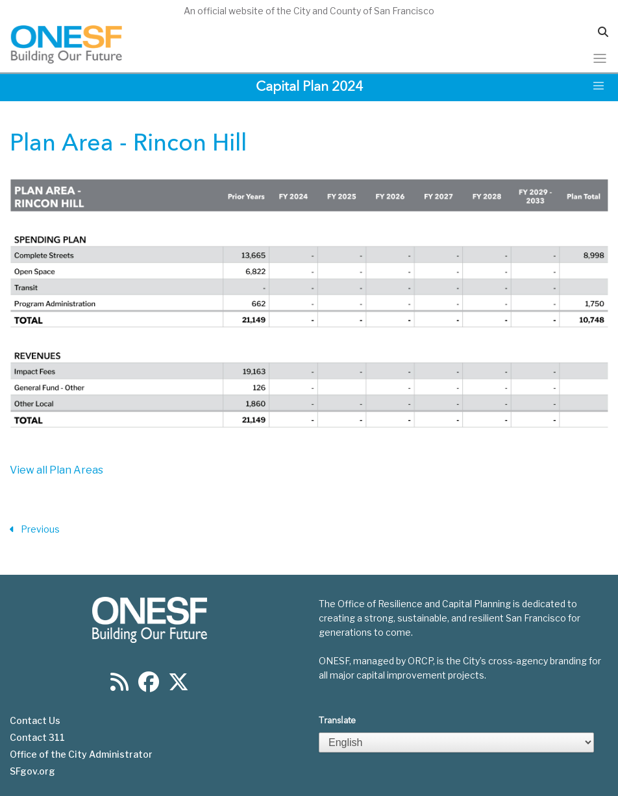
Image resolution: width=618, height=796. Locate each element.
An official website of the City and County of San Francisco (309, 10)
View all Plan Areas (56, 470)
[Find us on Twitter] (178, 686)
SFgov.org (32, 771)
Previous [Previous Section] (35, 530)
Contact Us (35, 721)
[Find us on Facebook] (148, 686)
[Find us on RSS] (119, 686)
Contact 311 (37, 737)
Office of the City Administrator (81, 754)
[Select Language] (456, 742)
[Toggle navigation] (600, 58)
